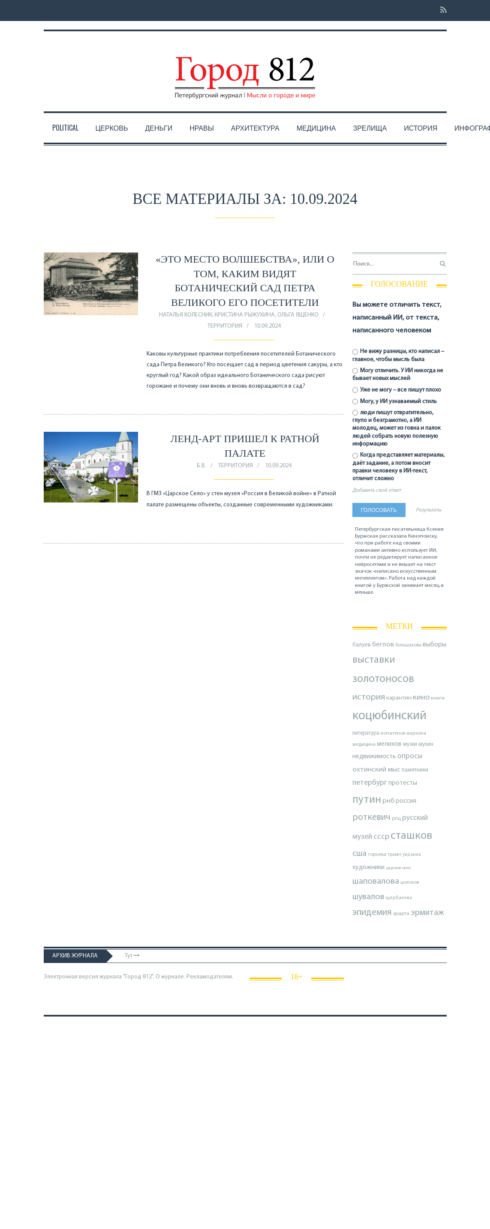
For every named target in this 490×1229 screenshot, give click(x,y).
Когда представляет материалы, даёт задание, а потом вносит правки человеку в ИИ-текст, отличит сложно (398, 467)
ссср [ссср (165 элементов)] (381, 837)
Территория (224, 326)
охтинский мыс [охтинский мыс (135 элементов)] (376, 769)
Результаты (428, 510)
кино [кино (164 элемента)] (421, 698)
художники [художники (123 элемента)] (368, 867)
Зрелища (370, 128)
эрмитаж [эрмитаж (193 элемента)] (427, 913)
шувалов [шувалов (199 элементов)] (368, 897)
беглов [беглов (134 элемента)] (383, 644)
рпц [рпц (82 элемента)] (396, 818)
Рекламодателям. (209, 977)
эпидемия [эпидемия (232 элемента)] (372, 912)
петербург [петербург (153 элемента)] (369, 782)
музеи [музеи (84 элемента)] (410, 744)
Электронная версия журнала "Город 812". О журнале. (114, 977)
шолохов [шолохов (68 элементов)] (409, 882)
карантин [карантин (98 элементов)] (399, 698)
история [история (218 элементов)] (368, 697)
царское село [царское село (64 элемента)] (398, 868)
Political (65, 128)
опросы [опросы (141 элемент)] (409, 756)
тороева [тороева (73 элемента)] (377, 854)
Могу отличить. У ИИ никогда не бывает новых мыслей (398, 375)
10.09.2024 (267, 326)
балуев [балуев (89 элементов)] (361, 645)
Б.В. (201, 466)
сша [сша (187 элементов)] (359, 853)
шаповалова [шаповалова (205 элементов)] (375, 881)
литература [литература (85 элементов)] (365, 733)
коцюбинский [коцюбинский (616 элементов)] (389, 716)
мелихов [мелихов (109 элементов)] (389, 744)
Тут (132, 956)
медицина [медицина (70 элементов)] (364, 744)
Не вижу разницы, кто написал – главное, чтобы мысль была (398, 355)
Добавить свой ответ (376, 490)
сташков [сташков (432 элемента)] (411, 836)
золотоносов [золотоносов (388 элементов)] (383, 679)
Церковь (112, 128)
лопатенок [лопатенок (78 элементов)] (393, 733)
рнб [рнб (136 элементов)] (388, 800)
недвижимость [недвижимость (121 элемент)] (374, 756)
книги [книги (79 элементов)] (438, 698)
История (420, 128)
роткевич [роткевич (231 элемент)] (371, 817)
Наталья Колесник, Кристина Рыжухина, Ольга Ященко (239, 315)
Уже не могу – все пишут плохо (397, 390)
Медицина (316, 128)
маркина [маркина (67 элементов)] (416, 733)
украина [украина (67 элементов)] (412, 854)
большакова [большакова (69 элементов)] (408, 645)
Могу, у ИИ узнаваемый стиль (394, 401)
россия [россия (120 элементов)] (406, 801)
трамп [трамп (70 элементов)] (394, 854)
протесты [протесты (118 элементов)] (402, 783)
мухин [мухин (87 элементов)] (425, 744)
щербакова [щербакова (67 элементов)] (399, 898)
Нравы (201, 128)
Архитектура (255, 128)
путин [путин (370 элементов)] (366, 800)
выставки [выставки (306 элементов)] (373, 660)
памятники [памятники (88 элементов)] (415, 770)
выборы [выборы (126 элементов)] (434, 644)
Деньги (158, 128)
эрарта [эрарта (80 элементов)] (401, 913)
